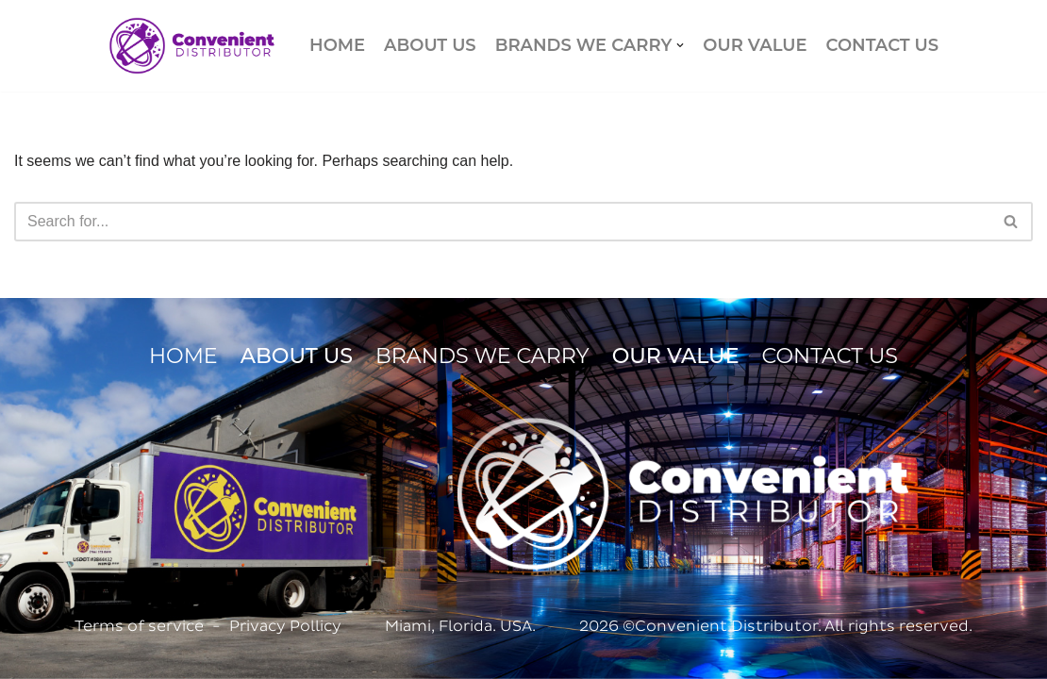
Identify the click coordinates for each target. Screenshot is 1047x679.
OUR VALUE (754, 45)
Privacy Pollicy (285, 626)
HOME (337, 45)
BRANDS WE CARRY (482, 356)
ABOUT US (430, 45)
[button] (680, 45)
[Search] (502, 221)
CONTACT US (882, 45)
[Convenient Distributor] (192, 46)
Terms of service (139, 626)
